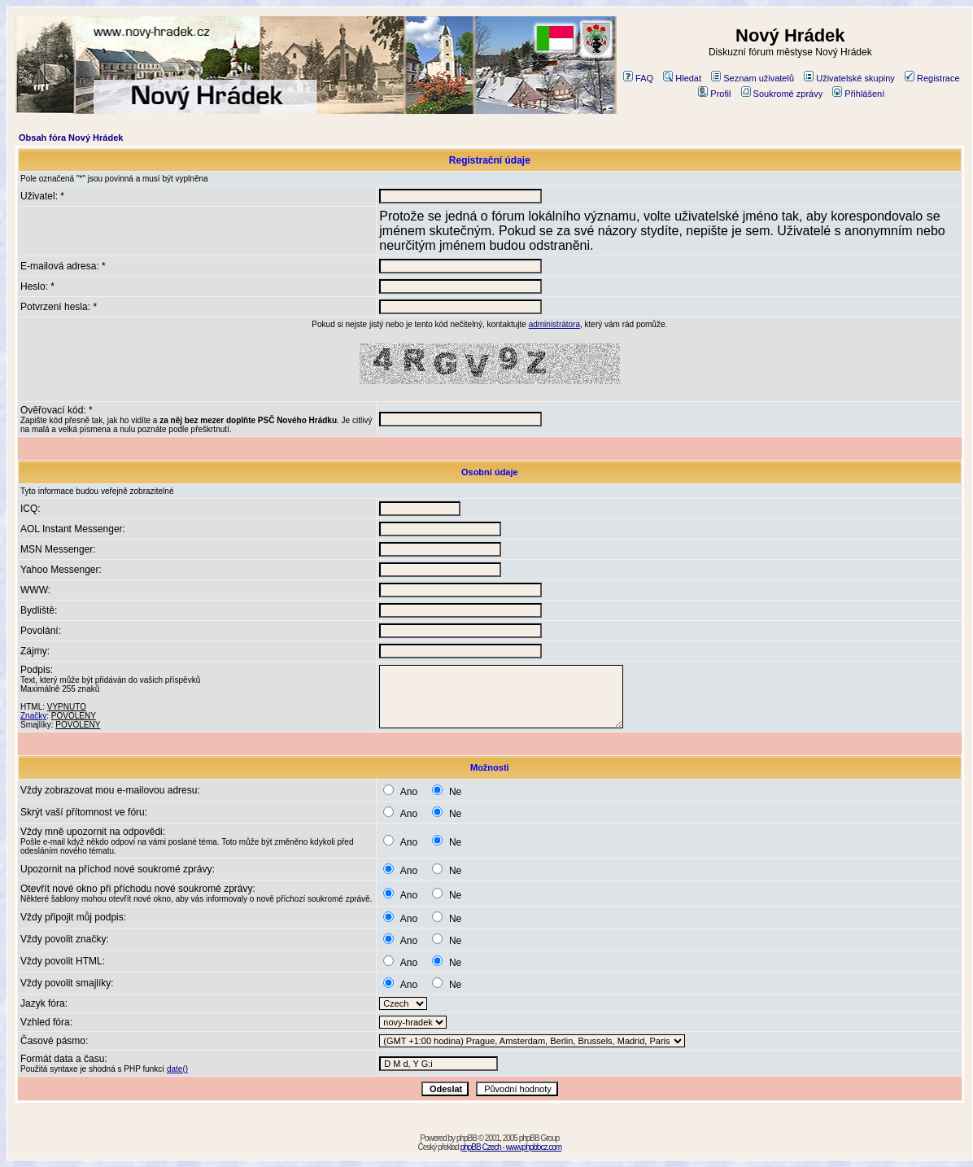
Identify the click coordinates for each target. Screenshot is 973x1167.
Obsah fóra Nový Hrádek (71, 137)
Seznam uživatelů (752, 78)
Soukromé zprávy (782, 93)
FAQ (638, 78)
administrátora (554, 324)
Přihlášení (858, 93)
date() (177, 1068)
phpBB (466, 1138)
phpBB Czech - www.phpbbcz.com (510, 1147)
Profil (714, 93)
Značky (33, 715)
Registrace (932, 78)
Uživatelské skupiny (849, 78)
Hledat (682, 78)
